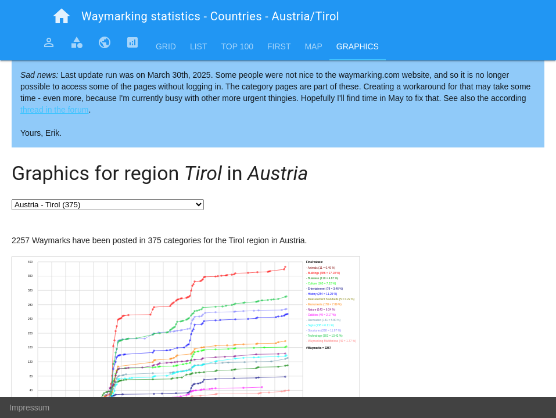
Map (313, 46)
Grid (166, 46)
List (198, 46)
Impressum (29, 407)
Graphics (357, 46)
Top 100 (237, 46)
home (61, 16)
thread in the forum (54, 109)
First (278, 46)
